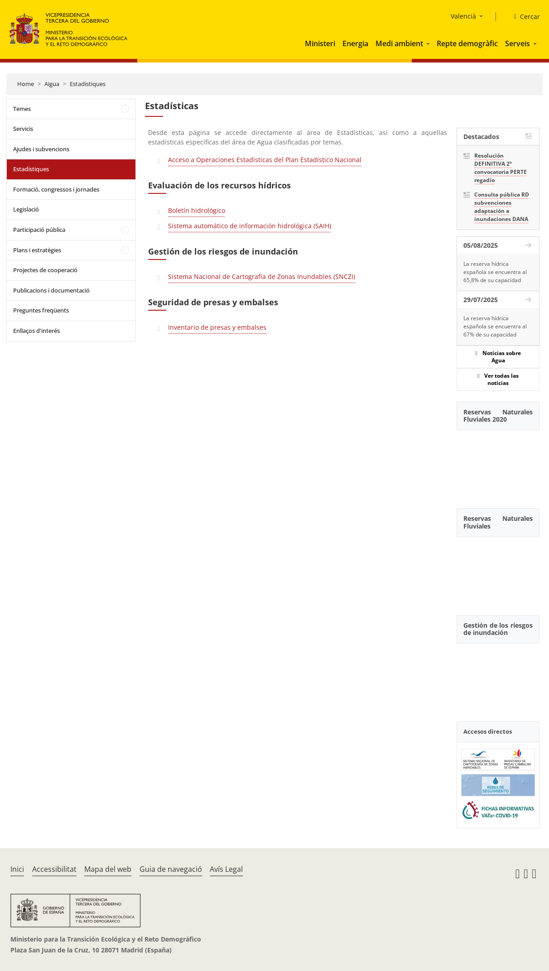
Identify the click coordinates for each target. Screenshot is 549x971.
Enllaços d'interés (36, 331)
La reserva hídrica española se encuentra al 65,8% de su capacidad (495, 272)
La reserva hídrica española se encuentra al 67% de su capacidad (495, 326)
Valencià (463, 16)
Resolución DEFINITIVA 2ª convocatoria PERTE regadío (500, 168)
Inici (17, 869)
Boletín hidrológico (196, 210)
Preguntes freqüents (41, 310)
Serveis (517, 43)
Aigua (51, 84)
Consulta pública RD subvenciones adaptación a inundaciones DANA (501, 207)
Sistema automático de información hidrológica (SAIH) (249, 225)
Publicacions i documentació (51, 290)
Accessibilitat (54, 869)
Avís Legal (226, 869)
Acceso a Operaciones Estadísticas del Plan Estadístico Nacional (264, 159)
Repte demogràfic (467, 43)
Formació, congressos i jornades (56, 189)
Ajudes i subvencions (41, 149)
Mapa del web (107, 869)
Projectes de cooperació (45, 270)
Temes (22, 109)
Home (25, 84)
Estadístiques (88, 84)
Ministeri (320, 43)
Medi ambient (399, 43)
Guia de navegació (171, 869)
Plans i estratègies (37, 250)
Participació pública (39, 230)
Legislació (26, 209)
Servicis (23, 129)
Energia (355, 43)
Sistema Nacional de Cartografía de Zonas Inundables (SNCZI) (261, 276)
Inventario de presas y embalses (217, 327)
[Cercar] (523, 16)
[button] (429, 43)
